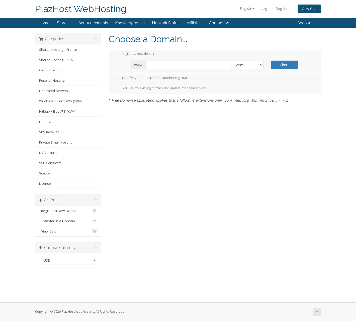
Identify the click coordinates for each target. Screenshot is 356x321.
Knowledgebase (130, 23)
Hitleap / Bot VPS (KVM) (57, 111)
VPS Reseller (49, 132)
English (247, 8)
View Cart (309, 8)
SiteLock (45, 173)
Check (285, 64)
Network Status (165, 23)
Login (265, 8)
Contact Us (219, 23)
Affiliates (194, 23)
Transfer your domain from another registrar (150, 78)
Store (64, 23)
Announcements (93, 23)
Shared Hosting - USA (56, 60)
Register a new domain (134, 54)
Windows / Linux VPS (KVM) (60, 101)
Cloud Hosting (50, 70)
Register (282, 8)
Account (307, 23)
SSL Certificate (50, 163)
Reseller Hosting (52, 80)
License (45, 183)
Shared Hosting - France (58, 49)
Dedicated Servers (53, 90)
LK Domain (48, 152)
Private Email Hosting (55, 142)
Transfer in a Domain (68, 221)
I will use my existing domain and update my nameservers (160, 88)
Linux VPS (46, 121)
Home (44, 23)
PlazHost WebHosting (80, 9)
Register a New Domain (68, 211)
